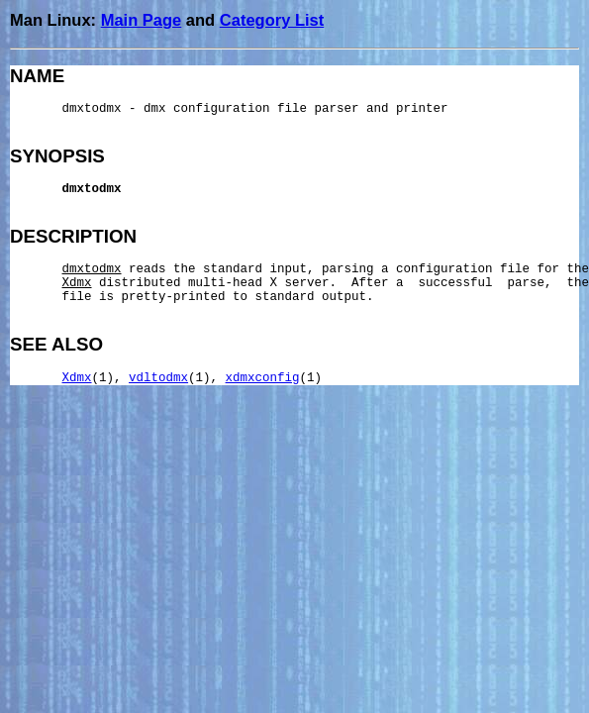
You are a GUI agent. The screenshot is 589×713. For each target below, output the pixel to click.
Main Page (141, 20)
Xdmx (77, 378)
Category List (272, 20)
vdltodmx (158, 378)
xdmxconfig (263, 378)
